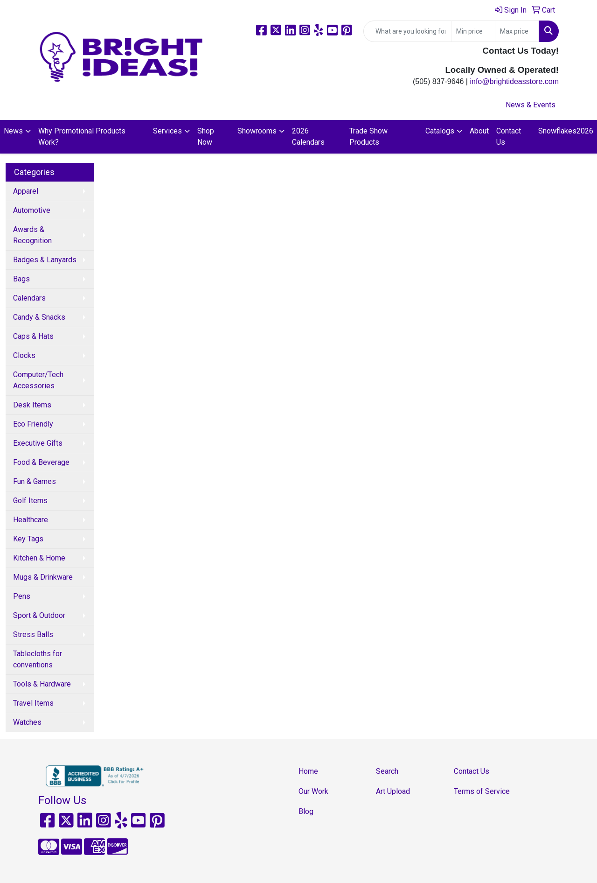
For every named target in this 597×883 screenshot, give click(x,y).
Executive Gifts (37, 443)
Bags (21, 278)
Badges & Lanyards (44, 259)
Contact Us (508, 136)
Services (167, 130)
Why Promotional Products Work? (81, 136)
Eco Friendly (33, 424)
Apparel (25, 191)
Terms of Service (482, 791)
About (479, 130)
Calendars (29, 298)
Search (387, 771)
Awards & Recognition (32, 235)
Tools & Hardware (42, 684)
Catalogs (439, 130)
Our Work (313, 791)
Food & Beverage (41, 462)
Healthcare (30, 519)
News (13, 130)
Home (308, 771)
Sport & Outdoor (39, 615)
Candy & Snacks (39, 317)
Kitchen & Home (39, 558)
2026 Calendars (308, 136)
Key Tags (28, 538)
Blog (305, 811)
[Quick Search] (407, 31)
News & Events (530, 104)
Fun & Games (34, 481)
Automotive (31, 210)
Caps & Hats (33, 336)
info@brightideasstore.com (514, 81)
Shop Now (205, 136)
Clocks (24, 355)
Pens (21, 596)
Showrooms (257, 130)
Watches (27, 722)
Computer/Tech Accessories (38, 380)
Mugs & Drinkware (43, 577)
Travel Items (33, 703)
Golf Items (30, 500)
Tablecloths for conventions (37, 659)
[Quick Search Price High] (517, 31)
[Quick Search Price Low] (473, 31)
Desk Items (32, 404)
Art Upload (393, 791)
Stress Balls (33, 634)
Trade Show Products (368, 136)
